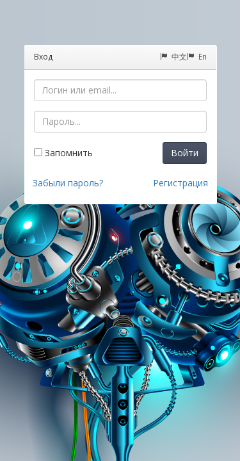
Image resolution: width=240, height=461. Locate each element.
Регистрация (180, 183)
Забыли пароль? (68, 183)
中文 (173, 56)
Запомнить (63, 153)
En (197, 56)
